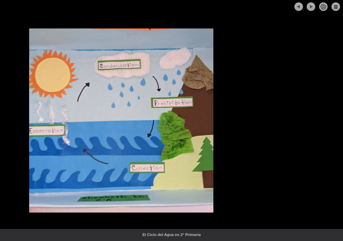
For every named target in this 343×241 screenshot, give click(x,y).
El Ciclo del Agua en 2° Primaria (186, 235)
